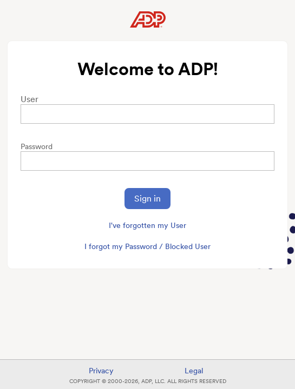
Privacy (101, 370)
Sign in (147, 198)
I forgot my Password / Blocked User (147, 246)
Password (37, 146)
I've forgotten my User (147, 225)
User (29, 99)
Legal (194, 370)
